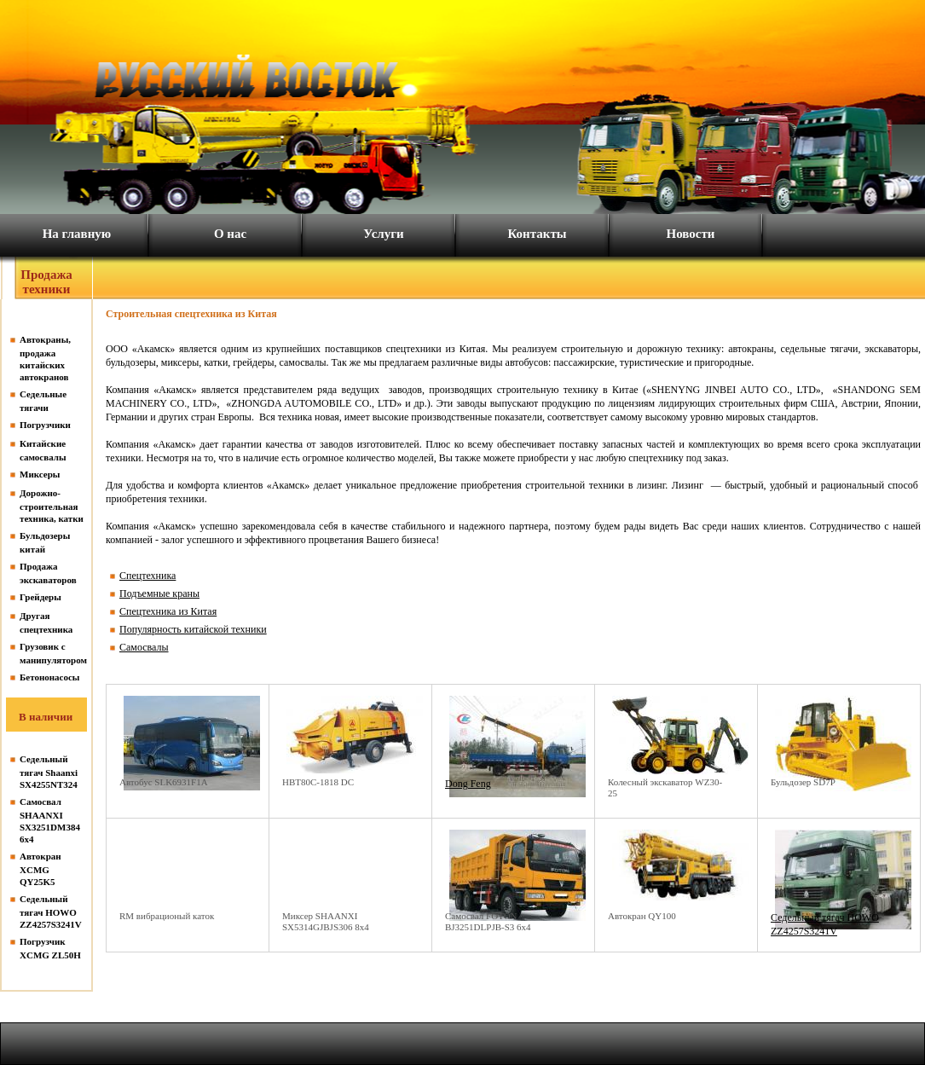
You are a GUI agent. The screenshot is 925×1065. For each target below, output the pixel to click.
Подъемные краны (159, 593)
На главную (77, 233)
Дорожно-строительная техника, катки (52, 506)
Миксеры (40, 474)
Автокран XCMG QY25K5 (40, 869)
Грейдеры (40, 597)
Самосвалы (144, 647)
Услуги (383, 233)
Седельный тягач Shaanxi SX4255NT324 (49, 772)
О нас (230, 233)
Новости (691, 233)
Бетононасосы (49, 677)
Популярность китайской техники (193, 629)
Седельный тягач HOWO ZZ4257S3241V (51, 911)
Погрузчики (45, 425)
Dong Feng (468, 784)
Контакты (536, 233)
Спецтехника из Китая (168, 611)
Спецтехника (147, 576)
